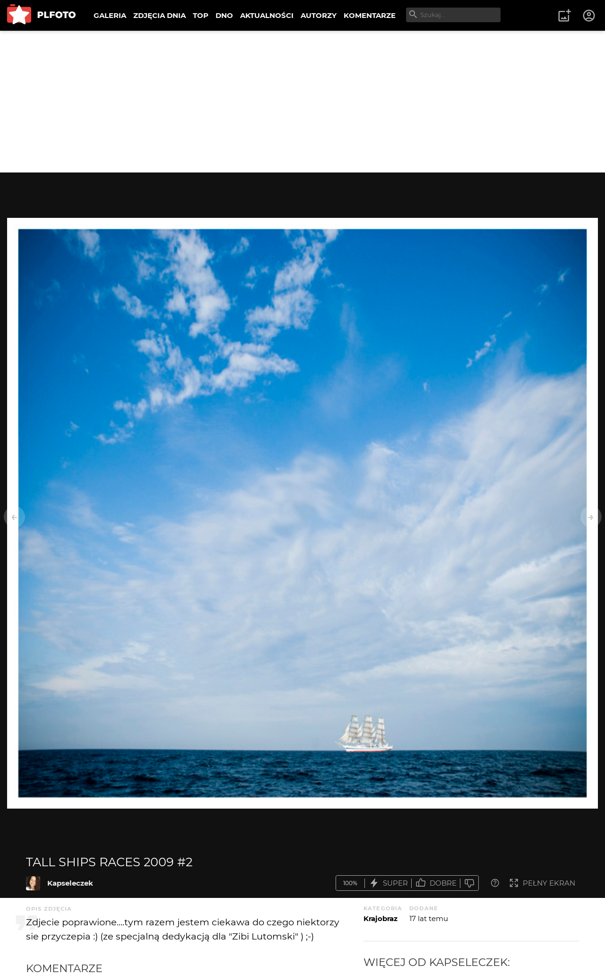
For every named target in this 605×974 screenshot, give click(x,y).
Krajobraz (380, 918)
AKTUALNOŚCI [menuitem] (267, 15)
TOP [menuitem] (200, 15)
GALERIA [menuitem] (110, 15)
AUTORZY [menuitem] (319, 15)
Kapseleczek (70, 883)
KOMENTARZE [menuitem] (370, 15)
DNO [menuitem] (224, 15)
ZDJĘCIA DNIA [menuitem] (159, 15)
